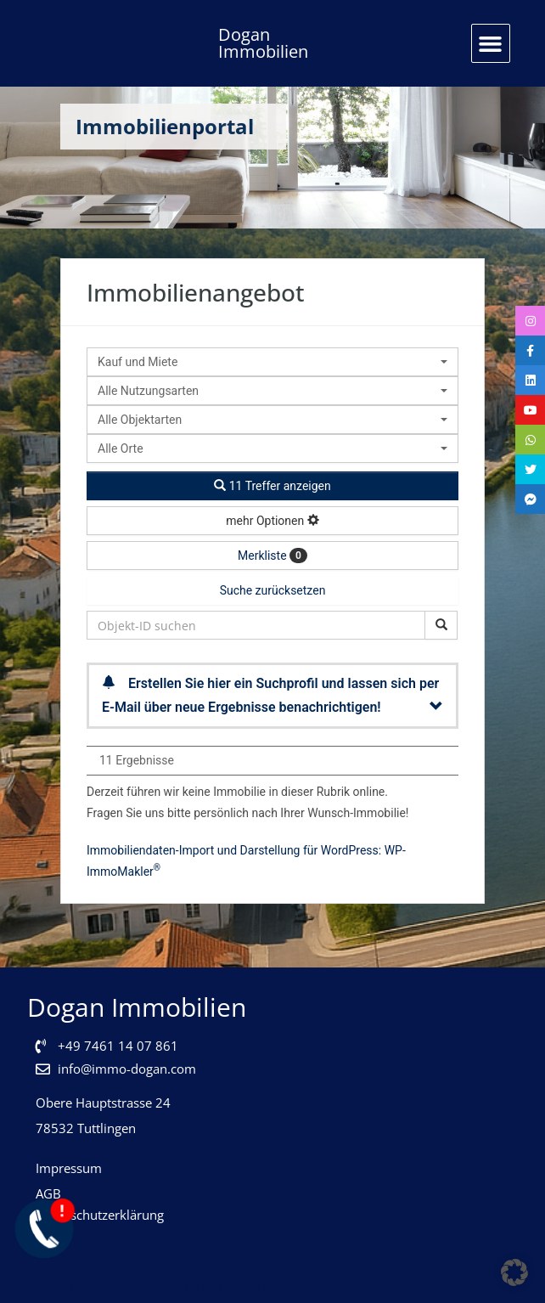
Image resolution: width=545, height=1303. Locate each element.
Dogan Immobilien (263, 43)
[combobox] (272, 361)
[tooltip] (528, 323)
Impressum (69, 1167)
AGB (48, 1193)
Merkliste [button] (272, 555)
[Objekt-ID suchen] (441, 625)
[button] (490, 43)
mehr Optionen (272, 520)
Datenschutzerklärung (100, 1214)
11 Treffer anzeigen (272, 486)
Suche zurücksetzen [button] (273, 590)
